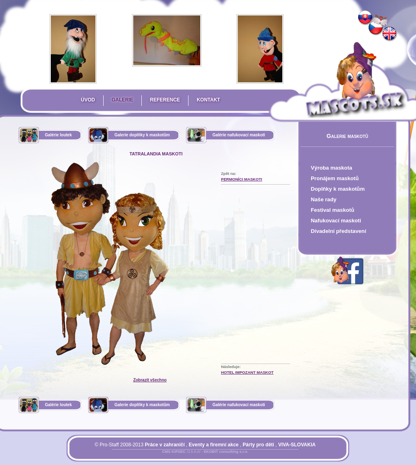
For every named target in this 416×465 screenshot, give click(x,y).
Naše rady (323, 199)
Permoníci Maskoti (241, 179)
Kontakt (208, 100)
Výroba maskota (331, 168)
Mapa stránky (218, 456)
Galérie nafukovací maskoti (238, 135)
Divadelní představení (338, 231)
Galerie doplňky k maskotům (142, 135)
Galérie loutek (58, 135)
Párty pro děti (258, 445)
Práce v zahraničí (164, 445)
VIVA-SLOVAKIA (297, 445)
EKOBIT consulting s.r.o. (226, 452)
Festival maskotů (332, 210)
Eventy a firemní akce (214, 445)
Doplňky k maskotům (338, 189)
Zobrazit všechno (150, 380)
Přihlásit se (189, 456)
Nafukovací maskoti (336, 220)
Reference (165, 100)
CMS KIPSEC (174, 452)
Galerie (122, 100)
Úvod (88, 100)
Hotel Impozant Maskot (247, 372)
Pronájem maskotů (335, 178)
